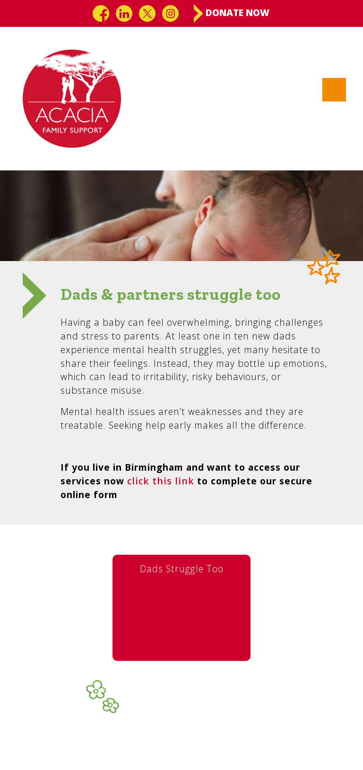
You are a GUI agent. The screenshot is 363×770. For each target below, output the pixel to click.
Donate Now (231, 13)
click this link (160, 480)
